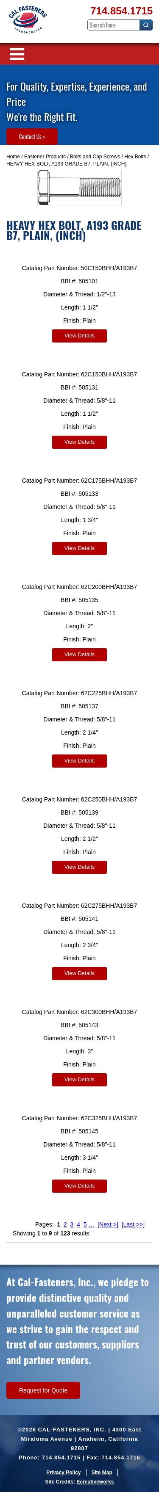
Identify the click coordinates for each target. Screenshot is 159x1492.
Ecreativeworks (95, 1482)
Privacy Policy (63, 1472)
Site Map (102, 1472)
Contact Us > (32, 136)
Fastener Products (45, 157)
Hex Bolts (135, 157)
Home (13, 157)
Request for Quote (43, 1390)
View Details (79, 335)
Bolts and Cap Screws (95, 157)
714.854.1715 (121, 11)
